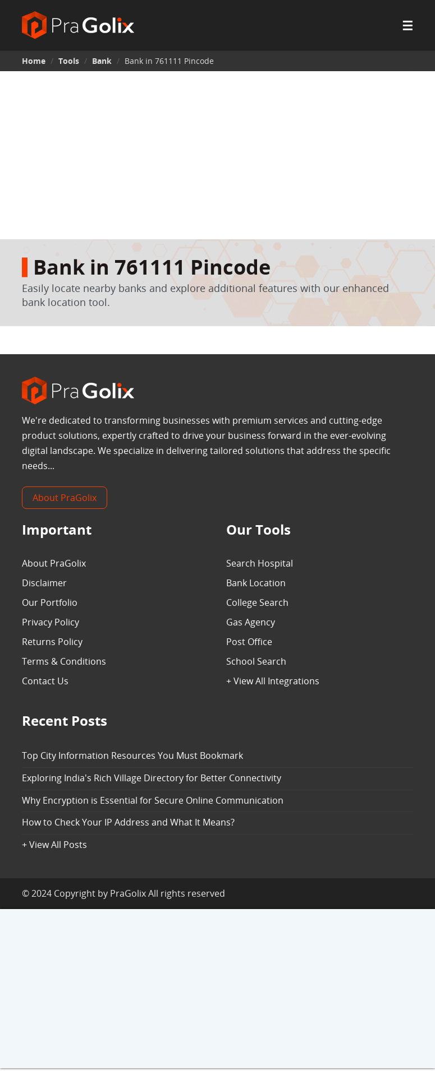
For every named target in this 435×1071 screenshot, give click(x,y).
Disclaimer (44, 583)
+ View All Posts (54, 844)
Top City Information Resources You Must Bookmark (132, 755)
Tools (68, 60)
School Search (256, 661)
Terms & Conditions (64, 661)
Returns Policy (52, 642)
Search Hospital (259, 563)
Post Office (249, 642)
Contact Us (45, 681)
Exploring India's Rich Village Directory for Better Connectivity (151, 778)
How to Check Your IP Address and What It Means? (128, 822)
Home (33, 60)
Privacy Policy (50, 622)
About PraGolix (65, 498)
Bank (102, 60)
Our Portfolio (49, 602)
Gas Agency (250, 622)
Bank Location (256, 583)
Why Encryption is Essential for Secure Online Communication (152, 800)
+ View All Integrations (272, 681)
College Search (257, 602)
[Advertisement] (217, 155)
